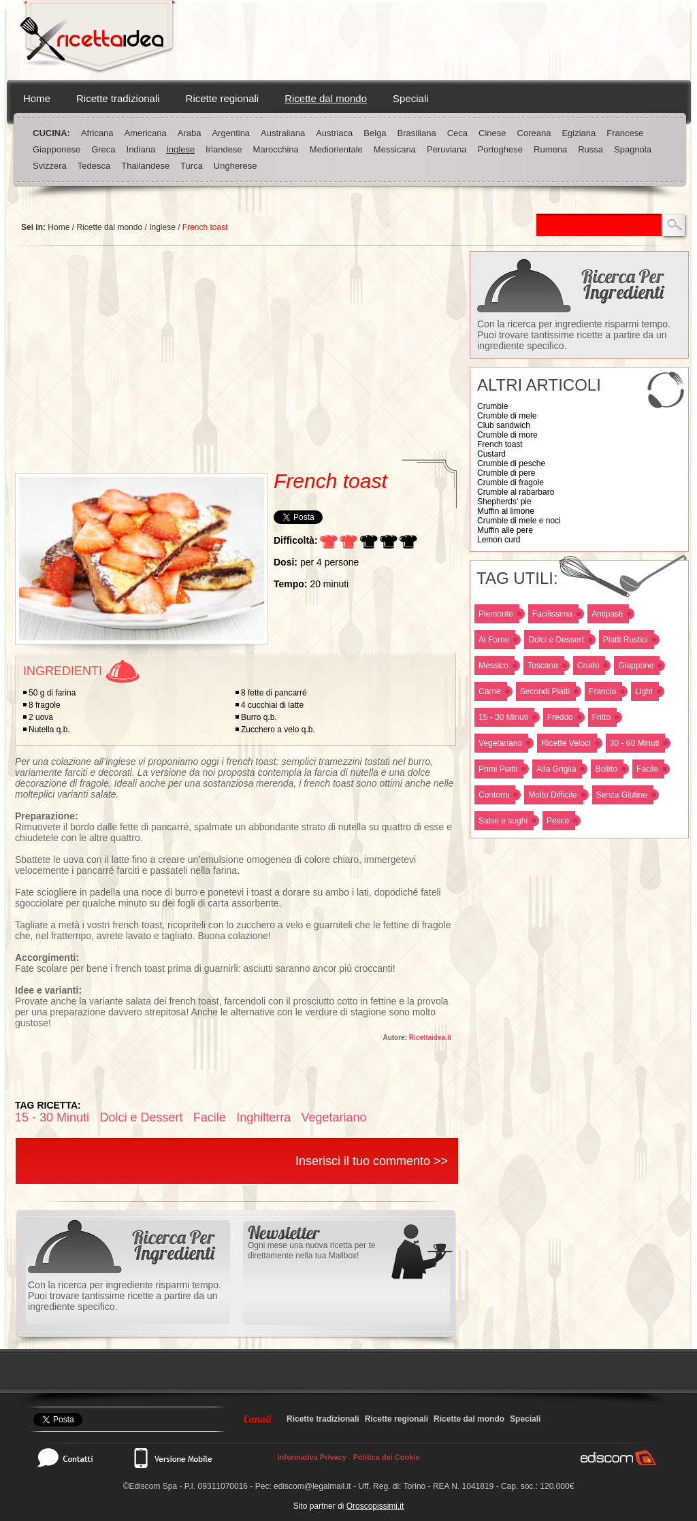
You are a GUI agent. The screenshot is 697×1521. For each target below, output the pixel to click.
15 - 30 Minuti (503, 717)
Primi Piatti (498, 769)
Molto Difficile (552, 795)
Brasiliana (417, 133)
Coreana (534, 133)
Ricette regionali (222, 98)
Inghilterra (263, 1117)
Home (36, 98)
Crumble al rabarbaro (515, 492)
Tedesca (94, 166)
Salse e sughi (503, 820)
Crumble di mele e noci (519, 520)
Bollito (606, 769)
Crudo (588, 665)
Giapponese (56, 149)
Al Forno (494, 639)
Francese (624, 133)
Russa (590, 149)
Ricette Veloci (566, 743)
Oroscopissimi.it (375, 1506)
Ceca (457, 133)
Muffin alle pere (505, 530)
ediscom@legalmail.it (312, 1486)
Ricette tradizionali (118, 98)
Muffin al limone (505, 511)
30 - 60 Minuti (635, 743)
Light (644, 691)
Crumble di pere (506, 473)
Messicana (395, 149)
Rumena (550, 149)
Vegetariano (500, 743)
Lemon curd (498, 539)
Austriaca (334, 133)
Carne (490, 691)
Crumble (492, 406)
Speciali (411, 98)
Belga (374, 133)
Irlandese (224, 149)
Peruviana (447, 149)
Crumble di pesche (511, 463)
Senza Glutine (621, 795)
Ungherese (235, 166)
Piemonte (496, 614)
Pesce (558, 820)
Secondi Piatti (545, 691)
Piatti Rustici (625, 639)
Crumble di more (507, 435)
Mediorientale (336, 149)
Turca (191, 166)
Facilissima (552, 614)
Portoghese (500, 149)
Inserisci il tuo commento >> (371, 1161)
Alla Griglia (556, 769)
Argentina (231, 133)
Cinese (492, 133)
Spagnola (632, 149)
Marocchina (276, 149)
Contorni (494, 795)
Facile (647, 769)
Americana (146, 133)
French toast (500, 444)
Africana (97, 133)
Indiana (141, 149)
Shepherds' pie (504, 501)
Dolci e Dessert (555, 639)
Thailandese (145, 166)
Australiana (283, 133)
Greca (103, 149)
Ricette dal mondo (326, 98)
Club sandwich (503, 425)
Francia (602, 691)
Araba (189, 133)
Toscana (543, 665)
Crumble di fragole (510, 482)
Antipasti (607, 614)
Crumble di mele (506, 416)
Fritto (601, 717)
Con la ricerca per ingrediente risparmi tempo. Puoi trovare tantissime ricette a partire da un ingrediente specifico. (573, 334)
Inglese (180, 149)
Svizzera (50, 166)
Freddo (560, 717)
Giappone (635, 665)
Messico (493, 665)
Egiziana (579, 133)
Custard (491, 454)
